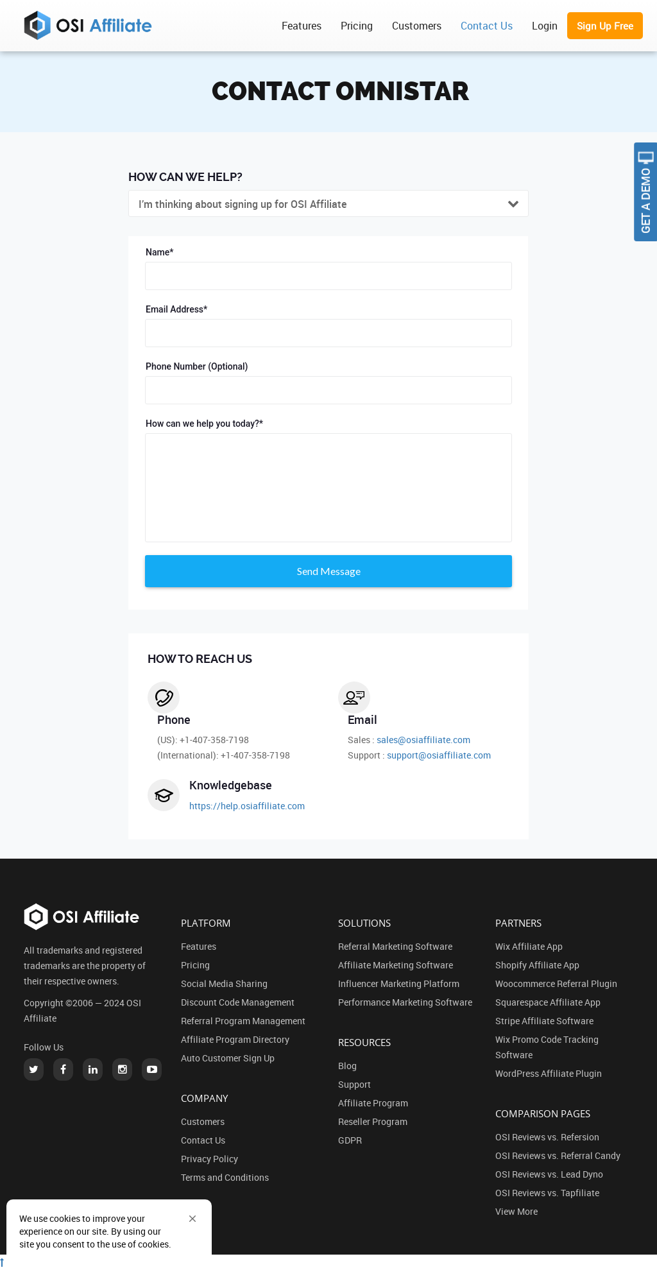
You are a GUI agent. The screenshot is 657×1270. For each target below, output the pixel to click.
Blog (347, 1066)
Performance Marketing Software (405, 1002)
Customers (416, 26)
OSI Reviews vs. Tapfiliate (547, 1193)
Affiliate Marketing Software (395, 965)
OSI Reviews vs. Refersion (547, 1137)
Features (301, 26)
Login (545, 26)
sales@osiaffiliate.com (423, 740)
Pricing (357, 26)
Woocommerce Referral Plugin (556, 983)
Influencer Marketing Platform (398, 983)
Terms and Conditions (225, 1177)
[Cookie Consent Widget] (109, 1231)
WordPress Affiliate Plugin (548, 1073)
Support (354, 1084)
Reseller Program (372, 1121)
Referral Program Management (243, 1021)
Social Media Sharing (224, 983)
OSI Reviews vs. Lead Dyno (549, 1174)
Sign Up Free (605, 25)
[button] (192, 1218)
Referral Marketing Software (395, 946)
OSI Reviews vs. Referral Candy (557, 1155)
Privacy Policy (209, 1159)
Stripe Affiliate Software (544, 1021)
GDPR (350, 1140)
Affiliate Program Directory (235, 1039)
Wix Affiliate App (529, 946)
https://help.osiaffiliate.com (247, 806)
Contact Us (487, 26)
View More (516, 1211)
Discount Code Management (237, 1002)
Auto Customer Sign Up (228, 1058)
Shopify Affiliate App (537, 965)
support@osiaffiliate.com (439, 755)
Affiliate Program (373, 1103)
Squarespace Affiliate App (548, 1002)
